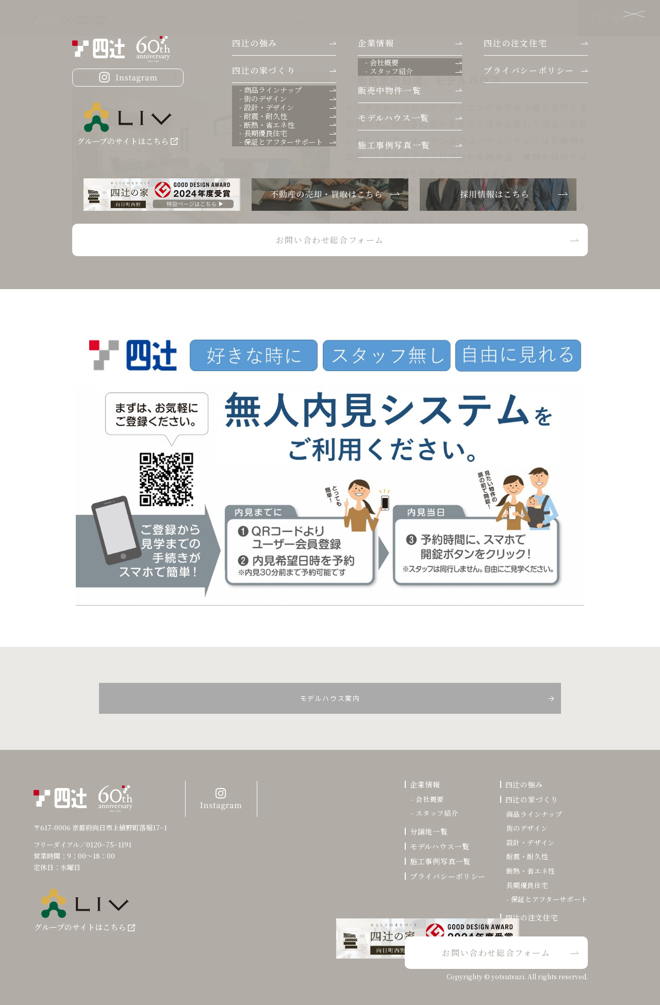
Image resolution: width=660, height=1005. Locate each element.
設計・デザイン (530, 843)
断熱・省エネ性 (531, 871)
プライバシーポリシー (448, 876)
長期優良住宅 (527, 885)
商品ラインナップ (534, 814)
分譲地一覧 (429, 831)
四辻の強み (147, 17)
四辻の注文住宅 (322, 17)
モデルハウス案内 (330, 698)
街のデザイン (527, 828)
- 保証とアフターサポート (547, 899)
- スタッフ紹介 (434, 813)
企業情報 (425, 784)
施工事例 (274, 17)
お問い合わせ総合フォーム (496, 952)
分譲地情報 (231, 17)
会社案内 (189, 17)
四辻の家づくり (379, 17)
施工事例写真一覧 (440, 861)
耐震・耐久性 (527, 856)
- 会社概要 (427, 799)
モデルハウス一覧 (440, 846)
